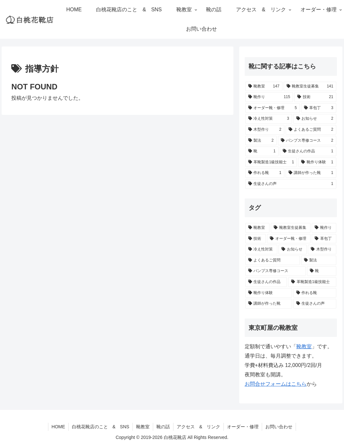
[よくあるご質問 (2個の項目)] (311, 130)
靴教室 (143, 426)
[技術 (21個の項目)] (315, 97)
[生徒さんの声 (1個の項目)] (290, 184)
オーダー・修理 (243, 426)
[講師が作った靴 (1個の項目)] (311, 173)
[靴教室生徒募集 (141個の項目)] (310, 86)
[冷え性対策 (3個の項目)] (268, 119)
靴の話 (163, 426)
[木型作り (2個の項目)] (264, 130)
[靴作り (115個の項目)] (269, 97)
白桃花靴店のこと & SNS (100, 426)
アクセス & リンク (198, 426)
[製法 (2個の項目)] (261, 141)
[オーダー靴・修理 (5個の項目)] (272, 108)
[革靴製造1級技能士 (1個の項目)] (271, 162)
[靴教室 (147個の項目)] (263, 86)
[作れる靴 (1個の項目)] (264, 173)
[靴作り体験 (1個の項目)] (317, 162)
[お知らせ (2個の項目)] (314, 119)
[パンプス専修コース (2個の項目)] (307, 141)
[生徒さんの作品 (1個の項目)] (308, 151)
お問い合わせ (278, 426)
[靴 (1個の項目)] (262, 151)
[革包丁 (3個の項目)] (318, 108)
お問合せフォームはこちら (276, 384)
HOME (58, 426)
